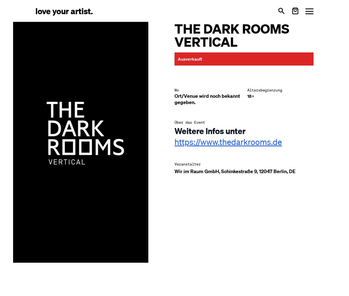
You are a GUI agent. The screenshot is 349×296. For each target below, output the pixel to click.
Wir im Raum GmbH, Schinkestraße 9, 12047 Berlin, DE (235, 171)
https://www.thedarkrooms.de (228, 142)
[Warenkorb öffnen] (295, 10)
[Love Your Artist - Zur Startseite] (64, 11)
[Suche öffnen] (281, 11)
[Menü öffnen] (309, 11)
